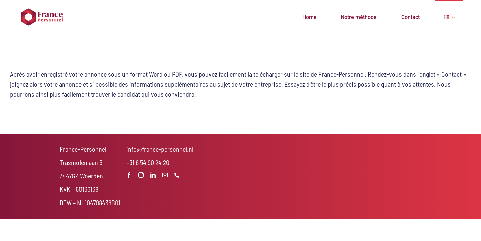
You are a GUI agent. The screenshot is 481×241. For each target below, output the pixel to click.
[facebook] (129, 175)
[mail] (165, 175)
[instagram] (141, 175)
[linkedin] (153, 175)
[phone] (177, 175)
